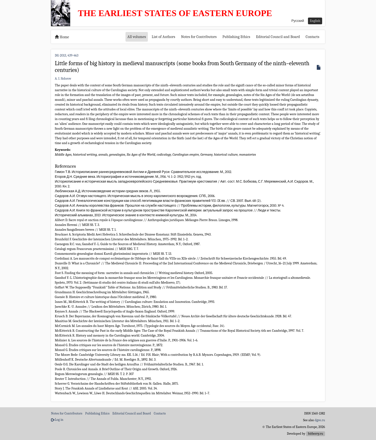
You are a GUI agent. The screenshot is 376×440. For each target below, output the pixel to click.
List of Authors (163, 37)
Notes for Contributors (199, 37)
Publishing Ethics (236, 37)
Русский (297, 21)
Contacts (312, 37)
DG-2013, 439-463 (66, 55)
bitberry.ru (315, 434)
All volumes (136, 37)
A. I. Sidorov (63, 79)
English (315, 21)
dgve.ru (320, 420)
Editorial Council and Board (278, 37)
